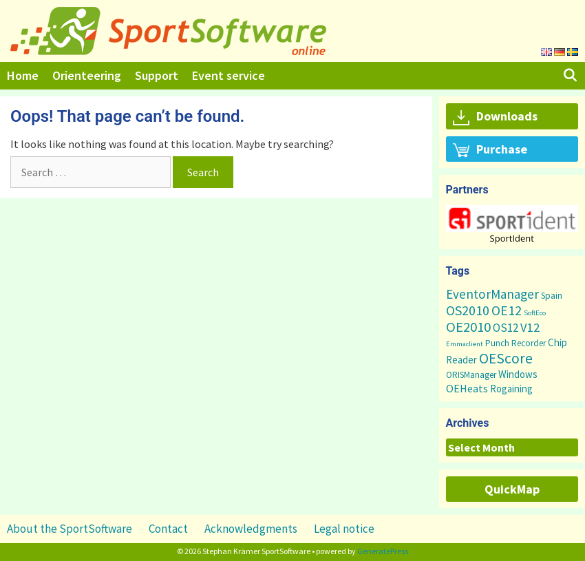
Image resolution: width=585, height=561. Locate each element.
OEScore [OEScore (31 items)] (506, 358)
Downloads (495, 117)
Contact (168, 528)
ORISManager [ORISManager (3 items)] (471, 375)
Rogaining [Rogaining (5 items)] (511, 388)
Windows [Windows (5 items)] (518, 374)
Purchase (490, 150)
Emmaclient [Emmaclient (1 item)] (464, 343)
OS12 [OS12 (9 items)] (505, 327)
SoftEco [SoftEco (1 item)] (535, 312)
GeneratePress (382, 551)
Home (23, 75)
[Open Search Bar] (570, 75)
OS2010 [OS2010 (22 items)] (467, 310)
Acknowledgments (250, 528)
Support (156, 75)
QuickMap (512, 489)
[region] (512, 224)
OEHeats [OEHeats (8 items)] (467, 388)
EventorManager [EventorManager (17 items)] (492, 294)
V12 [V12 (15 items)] (530, 327)
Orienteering (86, 75)
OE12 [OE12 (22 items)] (506, 310)
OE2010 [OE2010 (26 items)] (468, 327)
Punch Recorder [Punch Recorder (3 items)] (515, 343)
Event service (228, 75)
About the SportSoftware (69, 528)
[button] (512, 218)
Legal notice (344, 528)
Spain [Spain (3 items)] (551, 295)
